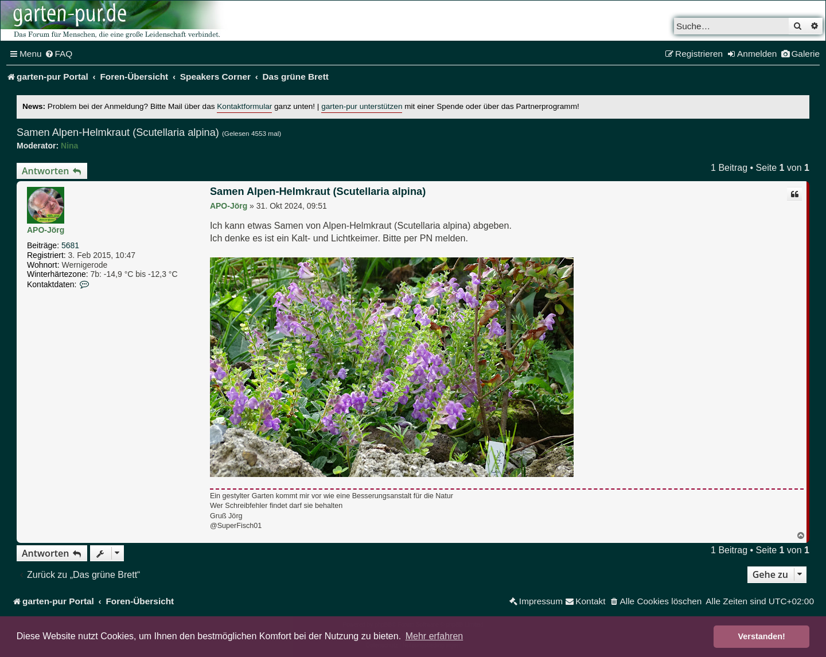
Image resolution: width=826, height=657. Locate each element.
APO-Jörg (45, 229)
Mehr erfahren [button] (434, 636)
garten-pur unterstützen (361, 106)
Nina (69, 145)
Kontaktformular (244, 106)
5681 (70, 245)
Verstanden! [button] (761, 636)
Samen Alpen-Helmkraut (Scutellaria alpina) (118, 132)
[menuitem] (59, 54)
